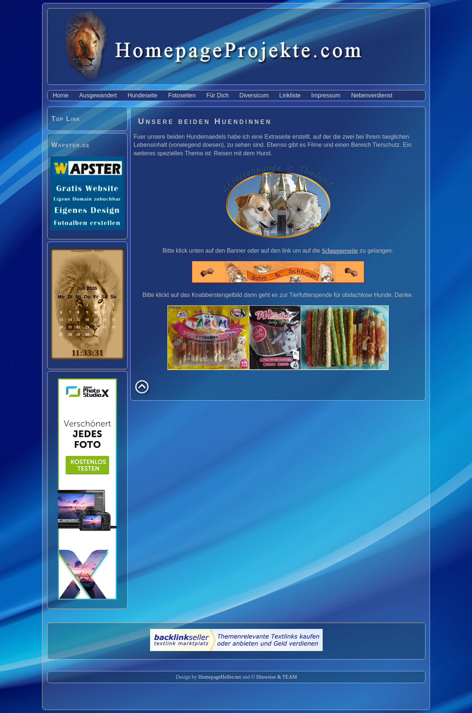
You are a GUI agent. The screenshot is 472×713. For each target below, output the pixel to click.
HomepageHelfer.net (219, 677)
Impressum (325, 95)
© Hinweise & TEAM (274, 677)
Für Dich (217, 95)
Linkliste (290, 95)
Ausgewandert (98, 95)
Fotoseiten (182, 95)
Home (61, 95)
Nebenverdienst (371, 95)
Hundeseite (142, 95)
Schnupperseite (340, 251)
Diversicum (253, 95)
